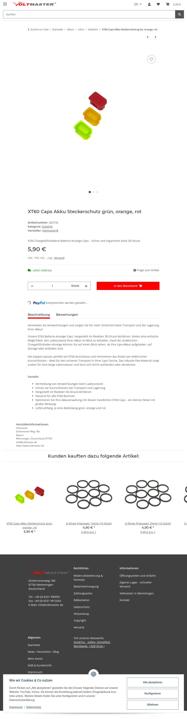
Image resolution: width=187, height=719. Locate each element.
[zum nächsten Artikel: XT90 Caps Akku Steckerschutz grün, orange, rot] (155, 37)
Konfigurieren (152, 693)
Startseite (34, 645)
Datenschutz (33, 707)
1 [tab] (90, 192)
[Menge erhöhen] (86, 286)
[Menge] (52, 286)
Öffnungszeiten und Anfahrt (138, 575)
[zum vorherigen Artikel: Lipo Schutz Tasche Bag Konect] (148, 37)
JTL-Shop (167, 715)
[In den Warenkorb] (31, 50)
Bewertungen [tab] (67, 314)
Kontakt (124, 600)
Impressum (16, 707)
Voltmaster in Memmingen (137, 593)
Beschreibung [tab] (39, 314)
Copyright (80, 620)
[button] (149, 4)
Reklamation (82, 600)
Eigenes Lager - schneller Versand (136, 584)
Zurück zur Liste (39, 29)
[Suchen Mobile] (89, 14)
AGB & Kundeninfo (40, 665)
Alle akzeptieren (152, 682)
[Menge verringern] (32, 286)
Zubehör (47, 226)
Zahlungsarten (83, 593)
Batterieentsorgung (86, 586)
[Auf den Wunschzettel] (151, 59)
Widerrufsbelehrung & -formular (89, 577)
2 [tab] (93, 192)
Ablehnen (152, 704)
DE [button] (136, 4)
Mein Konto (35, 658)
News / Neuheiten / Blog (43, 652)
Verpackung (81, 613)
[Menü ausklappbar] (5, 2)
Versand (59, 258)
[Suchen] (179, 14)
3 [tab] (97, 192)
